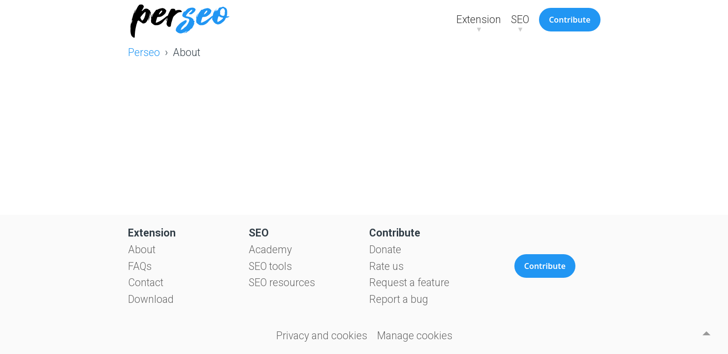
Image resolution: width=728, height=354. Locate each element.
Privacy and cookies (321, 335)
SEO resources (282, 282)
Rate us (386, 266)
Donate (385, 249)
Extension (478, 19)
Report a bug (398, 299)
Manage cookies (414, 335)
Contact (145, 282)
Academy (270, 249)
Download (151, 299)
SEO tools (270, 266)
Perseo (144, 52)
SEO (520, 19)
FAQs (140, 266)
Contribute (569, 19)
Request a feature (409, 282)
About (142, 249)
